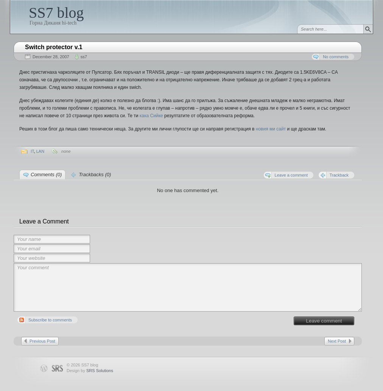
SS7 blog (56, 12)
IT (32, 151)
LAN (40, 151)
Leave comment (324, 321)
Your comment (188, 287)
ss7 (84, 56)
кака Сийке (151, 115)
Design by (90, 370)
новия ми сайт (271, 129)
